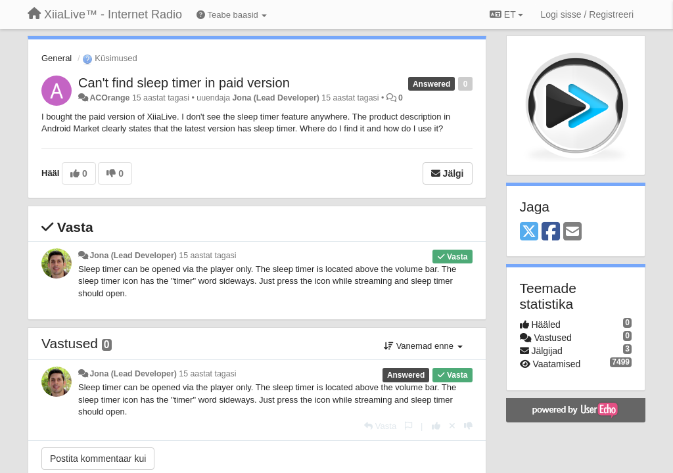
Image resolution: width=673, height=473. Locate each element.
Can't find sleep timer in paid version (184, 83)
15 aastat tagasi (207, 255)
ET (506, 14)
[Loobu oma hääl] (452, 426)
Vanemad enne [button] (423, 346)
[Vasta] (380, 426)
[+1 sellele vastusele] (436, 426)
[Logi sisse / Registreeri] (587, 14)
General (56, 58)
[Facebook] (551, 232)
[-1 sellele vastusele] (468, 426)
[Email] (572, 232)
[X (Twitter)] (529, 232)
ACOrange (109, 97)
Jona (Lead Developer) (276, 97)
